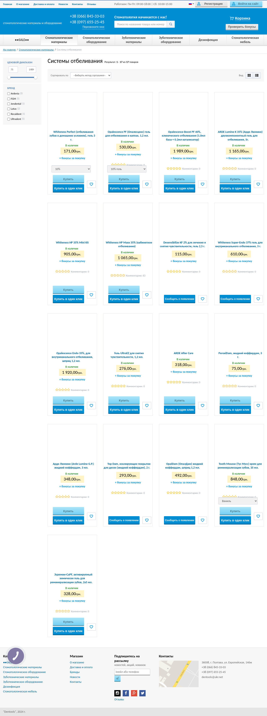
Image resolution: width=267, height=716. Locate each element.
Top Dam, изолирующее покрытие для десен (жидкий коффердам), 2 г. (127, 465)
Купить (68, 179)
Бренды (74, 672)
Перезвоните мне (93, 27)
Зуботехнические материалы (21, 677)
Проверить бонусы (242, 26)
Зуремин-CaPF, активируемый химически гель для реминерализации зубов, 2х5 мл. (71, 578)
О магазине (22, 4)
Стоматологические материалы (36, 49)
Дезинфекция (11, 686)
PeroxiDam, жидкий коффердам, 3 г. (240, 355)
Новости (63, 4)
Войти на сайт (245, 3)
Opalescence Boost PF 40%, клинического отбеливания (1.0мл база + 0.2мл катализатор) (183, 135)
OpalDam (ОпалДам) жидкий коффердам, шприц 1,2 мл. (184, 465)
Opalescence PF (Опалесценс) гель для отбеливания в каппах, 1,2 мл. (127, 133)
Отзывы (91, 4)
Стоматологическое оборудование (24, 672)
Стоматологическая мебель (20, 691)
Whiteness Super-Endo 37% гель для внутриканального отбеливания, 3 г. (238, 244)
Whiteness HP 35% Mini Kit (72, 242)
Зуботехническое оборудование (23, 682)
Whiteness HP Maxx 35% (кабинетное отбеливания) (129, 244)
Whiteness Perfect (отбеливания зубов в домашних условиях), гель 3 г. (72, 135)
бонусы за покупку (72, 158)
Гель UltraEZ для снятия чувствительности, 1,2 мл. (127, 355)
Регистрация (210, 3)
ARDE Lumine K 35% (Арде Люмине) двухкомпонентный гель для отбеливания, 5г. (240, 135)
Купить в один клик (68, 188)
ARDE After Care (183, 353)
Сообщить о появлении (179, 299)
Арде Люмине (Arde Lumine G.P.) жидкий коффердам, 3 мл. (73, 465)
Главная (7, 4)
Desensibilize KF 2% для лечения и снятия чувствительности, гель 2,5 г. (183, 244)
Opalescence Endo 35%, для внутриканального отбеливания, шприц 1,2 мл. (72, 356)
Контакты (77, 4)
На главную (9, 49)
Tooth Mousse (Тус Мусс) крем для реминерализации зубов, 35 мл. (240, 465)
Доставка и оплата (43, 4)
